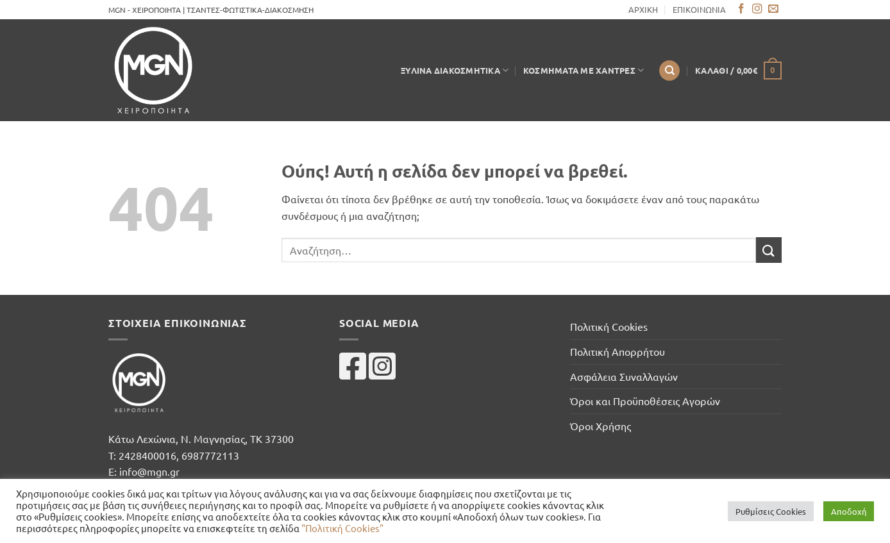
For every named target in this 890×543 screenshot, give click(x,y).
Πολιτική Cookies (609, 326)
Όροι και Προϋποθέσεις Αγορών (645, 400)
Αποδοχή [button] (848, 511)
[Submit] (769, 249)
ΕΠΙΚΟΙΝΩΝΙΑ (699, 9)
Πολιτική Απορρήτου (617, 351)
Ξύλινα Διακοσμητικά (454, 70)
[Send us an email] (773, 9)
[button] (738, 70)
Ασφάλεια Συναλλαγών (624, 376)
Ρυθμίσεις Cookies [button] (770, 511)
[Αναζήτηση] (669, 70)
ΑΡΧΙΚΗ (643, 9)
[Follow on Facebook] (741, 9)
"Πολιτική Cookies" (342, 528)
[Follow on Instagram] (757, 9)
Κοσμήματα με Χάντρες (583, 70)
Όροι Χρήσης (600, 425)
